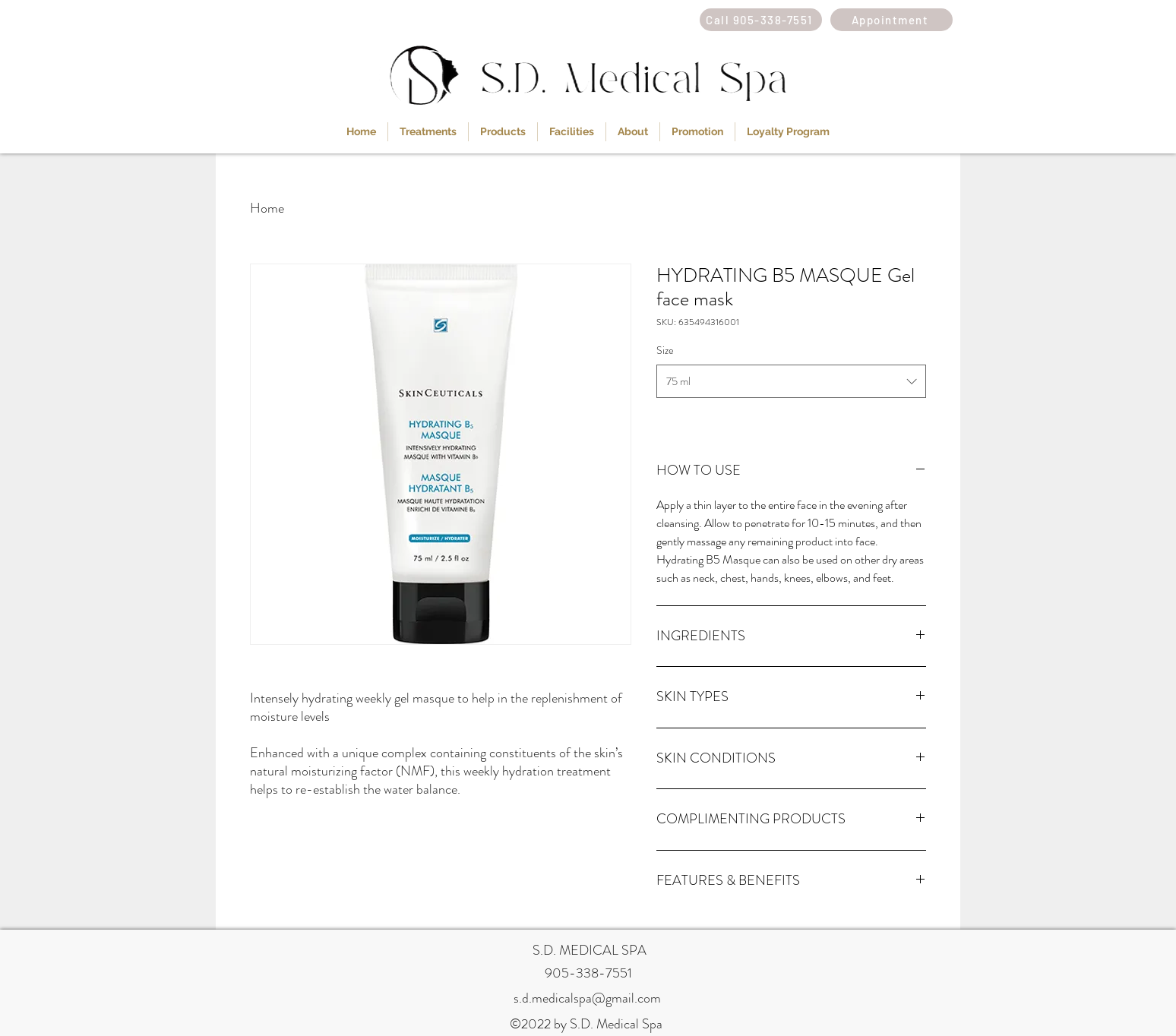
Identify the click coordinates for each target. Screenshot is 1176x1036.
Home (267, 208)
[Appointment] (891, 19)
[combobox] (791, 381)
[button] (428, 131)
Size (665, 350)
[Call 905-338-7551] (761, 19)
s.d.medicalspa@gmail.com (587, 998)
